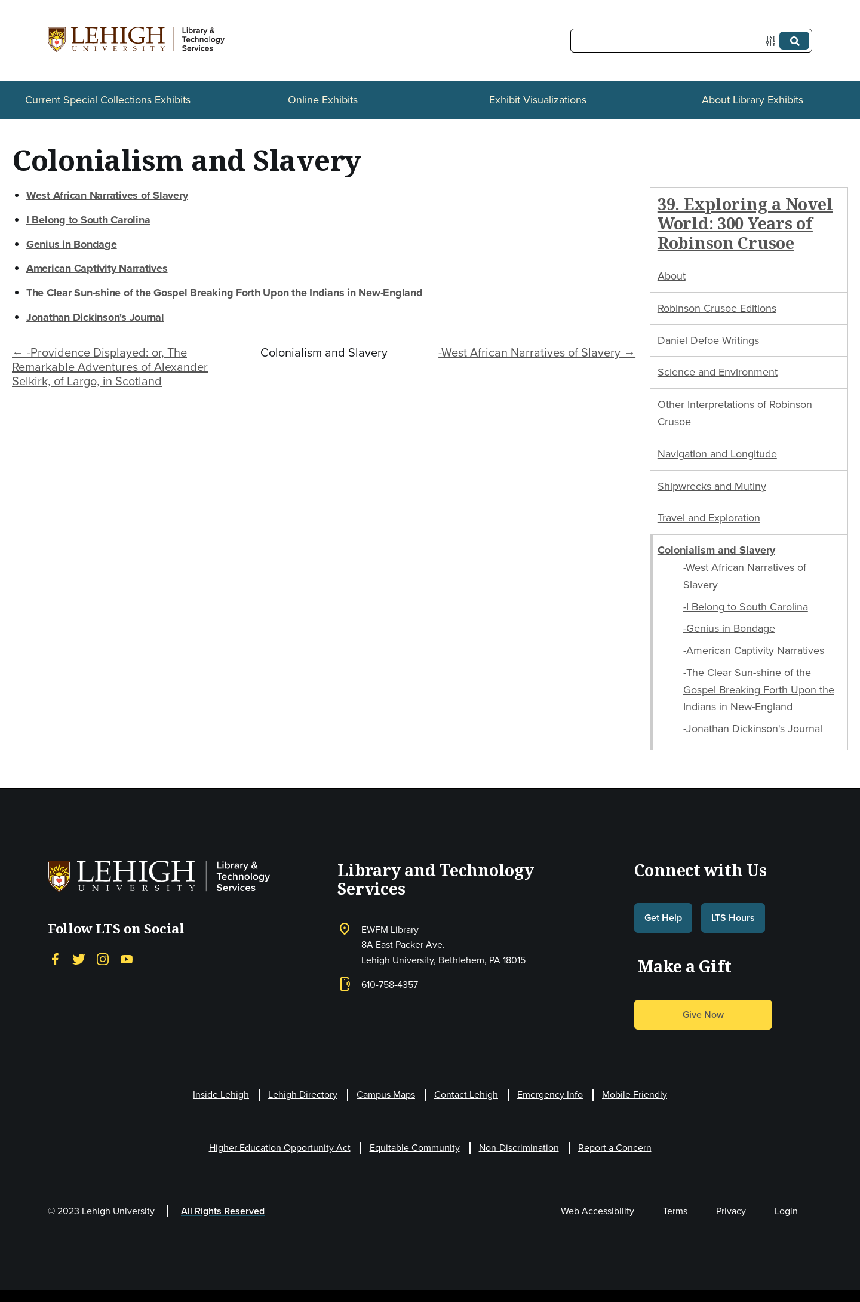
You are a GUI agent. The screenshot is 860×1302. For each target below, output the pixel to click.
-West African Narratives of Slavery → (536, 352)
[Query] (691, 41)
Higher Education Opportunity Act (280, 1147)
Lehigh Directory (302, 1094)
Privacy (731, 1211)
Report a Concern (615, 1147)
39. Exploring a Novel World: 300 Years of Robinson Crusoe (745, 223)
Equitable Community (415, 1147)
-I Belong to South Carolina (745, 607)
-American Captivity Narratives (753, 650)
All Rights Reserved (223, 1211)
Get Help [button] (663, 918)
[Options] (773, 41)
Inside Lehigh (221, 1094)
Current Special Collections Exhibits (108, 100)
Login (786, 1211)
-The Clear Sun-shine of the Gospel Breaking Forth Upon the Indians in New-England (758, 690)
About (672, 276)
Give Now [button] (703, 1014)
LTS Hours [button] (733, 918)
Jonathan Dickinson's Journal (95, 317)
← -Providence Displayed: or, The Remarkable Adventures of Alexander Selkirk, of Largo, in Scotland (110, 366)
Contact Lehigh (466, 1094)
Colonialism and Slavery (716, 550)
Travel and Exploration (709, 518)
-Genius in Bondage (729, 628)
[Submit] (794, 41)
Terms (675, 1211)
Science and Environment (718, 372)
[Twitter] (79, 959)
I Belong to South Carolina (88, 220)
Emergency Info (550, 1094)
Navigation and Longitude (717, 454)
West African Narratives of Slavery (107, 195)
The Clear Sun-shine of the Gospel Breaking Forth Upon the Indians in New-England (224, 292)
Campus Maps (386, 1094)
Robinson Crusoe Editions (717, 308)
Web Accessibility (597, 1211)
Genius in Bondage (71, 244)
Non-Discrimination (519, 1147)
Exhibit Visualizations (537, 100)
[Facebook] (55, 959)
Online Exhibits (323, 100)
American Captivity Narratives (97, 268)
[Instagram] (103, 959)
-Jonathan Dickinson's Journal (752, 728)
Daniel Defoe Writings (708, 340)
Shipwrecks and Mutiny (712, 486)
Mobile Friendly (634, 1094)
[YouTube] (126, 959)
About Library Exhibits (752, 100)
